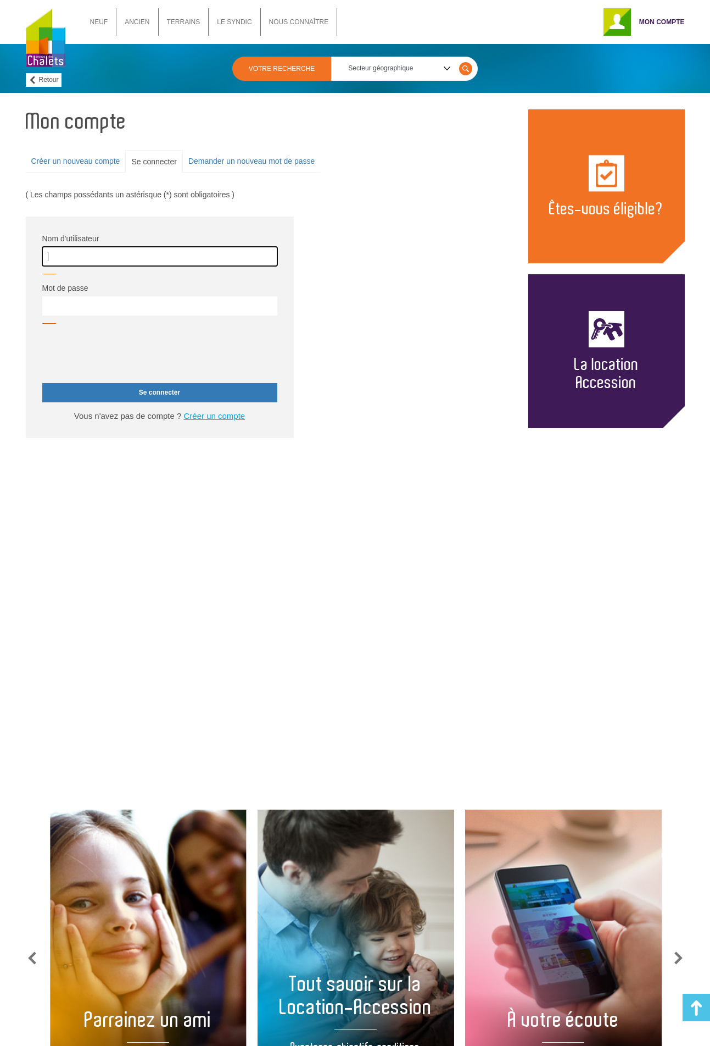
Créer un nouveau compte (75, 161)
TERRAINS (183, 22)
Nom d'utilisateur (70, 238)
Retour (49, 80)
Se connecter (154, 161)
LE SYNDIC (234, 22)
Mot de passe (65, 288)
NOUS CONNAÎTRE (299, 22)
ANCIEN (137, 22)
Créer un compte (214, 415)
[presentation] (125, 353)
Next (678, 958)
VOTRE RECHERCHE (282, 69)
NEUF (99, 22)
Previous (32, 958)
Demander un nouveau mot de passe (251, 161)
